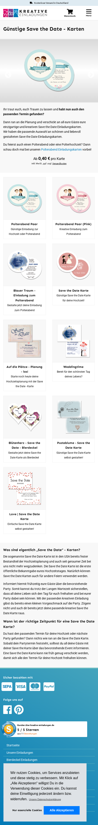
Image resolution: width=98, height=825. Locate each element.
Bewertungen (30, 733)
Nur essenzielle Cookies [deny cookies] (27, 810)
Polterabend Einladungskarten (61, 149)
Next (90, 75)
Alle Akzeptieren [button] (62, 810)
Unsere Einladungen (19, 752)
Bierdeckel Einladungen (21, 760)
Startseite (12, 745)
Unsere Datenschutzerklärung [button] (45, 799)
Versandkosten (59, 163)
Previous (7, 75)
